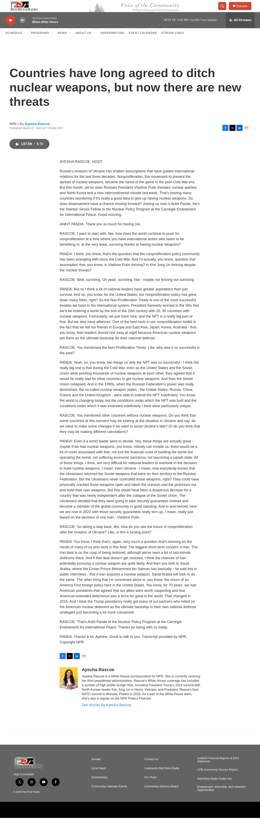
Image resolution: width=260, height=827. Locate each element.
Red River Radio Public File (214, 787)
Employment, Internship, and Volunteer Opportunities (221, 797)
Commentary (99, 786)
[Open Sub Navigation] (25, 41)
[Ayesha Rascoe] (69, 688)
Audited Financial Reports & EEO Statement (218, 769)
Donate (244, 10)
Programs (40, 41)
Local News (98, 777)
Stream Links (172, 41)
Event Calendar (143, 41)
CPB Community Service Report (217, 778)
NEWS (62, 41)
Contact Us (151, 768)
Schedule (13, 41)
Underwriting (112, 41)
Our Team (150, 786)
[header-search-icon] (224, 11)
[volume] (22, 29)
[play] (10, 29)
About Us (83, 41)
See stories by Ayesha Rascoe (106, 713)
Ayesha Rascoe (37, 133)
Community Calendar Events (109, 795)
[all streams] (240, 29)
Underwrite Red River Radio (161, 777)
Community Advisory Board (161, 795)
